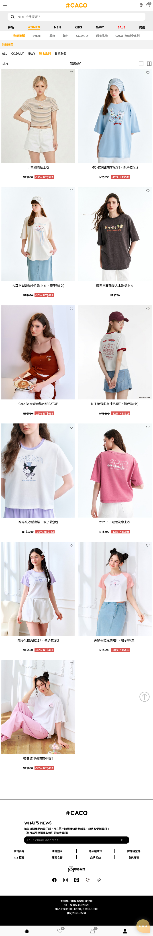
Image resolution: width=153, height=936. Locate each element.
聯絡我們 (76, 869)
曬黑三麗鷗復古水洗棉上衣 (114, 285)
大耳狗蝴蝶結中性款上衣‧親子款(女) (38, 285)
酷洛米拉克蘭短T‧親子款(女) (38, 640)
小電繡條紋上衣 (38, 167)
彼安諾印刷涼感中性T (38, 758)
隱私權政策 (95, 851)
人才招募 (19, 857)
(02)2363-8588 (76, 913)
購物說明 (57, 851)
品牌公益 (95, 857)
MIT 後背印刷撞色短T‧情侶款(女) (115, 403)
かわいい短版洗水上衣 (114, 522)
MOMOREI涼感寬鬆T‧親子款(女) (115, 167)
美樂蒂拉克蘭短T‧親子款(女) (114, 640)
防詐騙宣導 (134, 851)
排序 (5, 64)
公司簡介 (19, 851)
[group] (38, 116)
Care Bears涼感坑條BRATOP (38, 403)
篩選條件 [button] (76, 63)
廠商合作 (57, 857)
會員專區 (134, 857)
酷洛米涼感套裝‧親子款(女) (38, 522)
